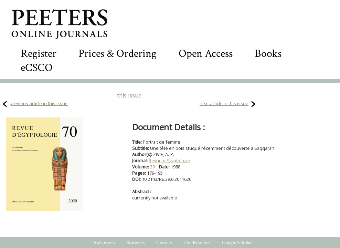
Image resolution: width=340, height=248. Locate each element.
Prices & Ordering (117, 53)
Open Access (206, 53)
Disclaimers (103, 242)
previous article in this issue (39, 103)
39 (152, 167)
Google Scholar (237, 242)
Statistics (136, 242)
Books (268, 53)
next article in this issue (224, 103)
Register (38, 53)
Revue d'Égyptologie (169, 160)
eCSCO (37, 68)
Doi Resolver (197, 242)
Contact (164, 242)
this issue (129, 95)
